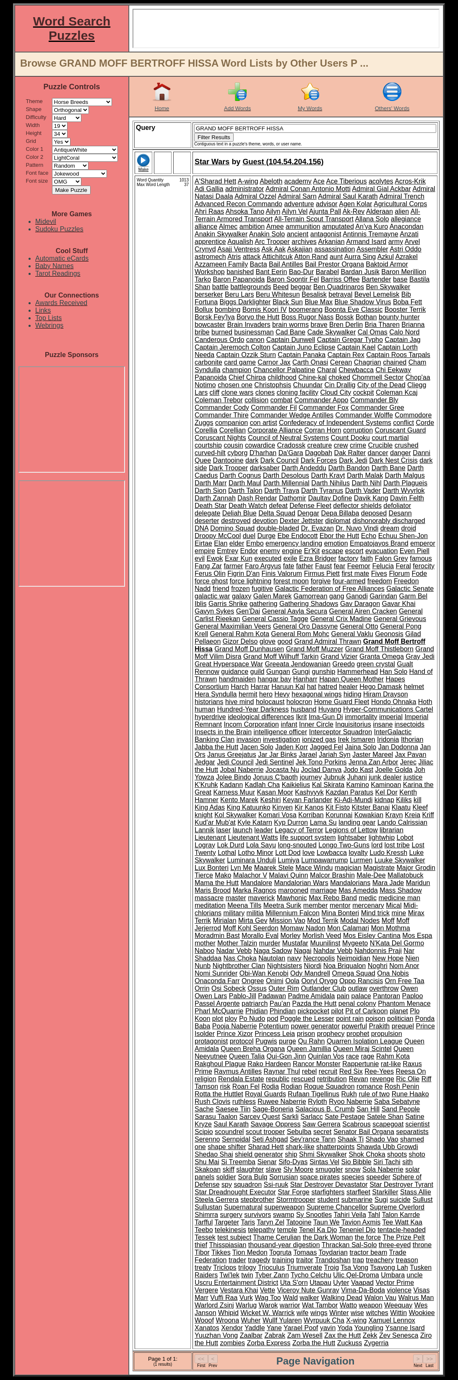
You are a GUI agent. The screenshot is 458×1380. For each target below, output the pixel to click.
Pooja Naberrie (234, 1026)
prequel (403, 1026)
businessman (253, 332)
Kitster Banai (371, 807)
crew (341, 445)
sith (407, 1161)
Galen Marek (272, 596)
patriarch (255, 1003)
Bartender (376, 279)
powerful (354, 1026)
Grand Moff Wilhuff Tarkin (281, 656)
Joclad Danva (321, 769)
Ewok (214, 558)
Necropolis (319, 958)
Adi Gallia (209, 188)
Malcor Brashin (332, 875)
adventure (299, 203)
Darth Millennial (286, 483)
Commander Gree (377, 407)
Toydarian (333, 1252)
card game (240, 362)
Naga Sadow (273, 950)
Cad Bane (290, 332)
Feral (403, 566)
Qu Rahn (311, 1041)
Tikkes (221, 1252)
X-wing (356, 1320)
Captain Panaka (301, 354)
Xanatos (207, 1327)
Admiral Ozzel (255, 196)
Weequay (398, 1305)
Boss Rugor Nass (307, 317)
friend (221, 588)
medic (368, 897)
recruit (328, 1071)
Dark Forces (319, 460)
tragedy (259, 1259)
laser (223, 830)
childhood (282, 377)
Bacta (258, 264)
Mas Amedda (357, 890)
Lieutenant (210, 837)
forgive (321, 581)
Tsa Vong (354, 1267)
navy (294, 958)
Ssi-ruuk (276, 1184)
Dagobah (318, 452)
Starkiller (385, 1192)
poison (375, 1018)
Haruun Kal (288, 686)
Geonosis (389, 633)
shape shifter (227, 1146)
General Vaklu (352, 633)
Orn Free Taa (404, 980)
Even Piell (414, 550)
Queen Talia (247, 1056)
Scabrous (356, 1124)
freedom (379, 581)
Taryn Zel (270, 1222)
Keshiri (270, 799)
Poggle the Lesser (307, 1018)
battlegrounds (250, 286)
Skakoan (208, 1169)
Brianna (412, 324)
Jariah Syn (335, 754)
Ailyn (273, 211)
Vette (267, 1290)
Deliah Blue (239, 513)
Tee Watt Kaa (402, 1222)
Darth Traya (281, 490)
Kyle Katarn (254, 822)
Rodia (270, 1086)
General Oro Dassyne (305, 626)
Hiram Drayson (385, 694)
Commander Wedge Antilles (291, 415)
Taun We (326, 1222)
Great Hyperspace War (229, 664)
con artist (263, 422)
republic (277, 1078)
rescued (303, 1078)
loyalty (358, 852)
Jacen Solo (256, 747)
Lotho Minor (255, 852)
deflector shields (357, 505)
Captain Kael (356, 347)
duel (249, 535)
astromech (210, 256)
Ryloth (317, 1101)
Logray (205, 845)
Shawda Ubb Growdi (387, 1146)
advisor (327, 203)
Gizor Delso (240, 641)
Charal (327, 369)
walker (309, 1297)
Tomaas (305, 1252)
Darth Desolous (286, 475)
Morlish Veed (321, 935)
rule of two (374, 1094)
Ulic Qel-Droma (356, 1275)
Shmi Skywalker (323, 1154)
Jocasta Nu (282, 769)
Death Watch (248, 505)
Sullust (422, 1199)
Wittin (398, 1312)
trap (358, 1259)
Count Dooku (350, 437)
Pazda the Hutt (314, 1003)
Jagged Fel (326, 747)
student (328, 1199)
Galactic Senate (410, 588)
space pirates (320, 1177)
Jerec (408, 762)
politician (400, 1018)
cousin (233, 445)
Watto (348, 1305)
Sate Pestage (345, 1116)
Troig (331, 1267)
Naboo (204, 950)
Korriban (310, 814)
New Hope (387, 958)
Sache (204, 1109)
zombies (232, 1342)
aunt (336, 256)
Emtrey (227, 550)
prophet (357, 1033)
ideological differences (261, 716)
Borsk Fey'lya (215, 317)
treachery (380, 1259)
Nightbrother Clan (239, 965)
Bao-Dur (301, 271)
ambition (252, 226)
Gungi (301, 671)
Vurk (246, 1297)
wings (319, 1312)
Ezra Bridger (317, 558)
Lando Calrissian (402, 822)
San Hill (368, 1109)
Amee (275, 226)
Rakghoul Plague (220, 1063)
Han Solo (393, 671)
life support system (308, 837)
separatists (412, 1131)
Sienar (266, 1161)
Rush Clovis (212, 1101)
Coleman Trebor (219, 400)
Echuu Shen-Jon (403, 535)
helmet (414, 686)
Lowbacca (332, 852)
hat (311, 686)
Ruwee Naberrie (282, 1101)
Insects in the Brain (223, 731)
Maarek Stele (274, 867)
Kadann (231, 784)
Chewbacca (356, 369)
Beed (281, 286)
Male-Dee (371, 875)
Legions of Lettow (351, 830)
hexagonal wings (316, 694)
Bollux (204, 309)
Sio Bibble (356, 1161)
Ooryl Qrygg (319, 980)
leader (263, 830)
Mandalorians (350, 882)
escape (333, 550)
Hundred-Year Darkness (253, 709)
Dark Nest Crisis (393, 460)
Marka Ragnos (254, 890)
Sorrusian (283, 1177)
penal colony (357, 1003)
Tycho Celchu (311, 1275)
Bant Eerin (271, 271)
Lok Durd (230, 845)
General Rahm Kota (239, 633)
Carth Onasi (310, 362)
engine (292, 550)
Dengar (308, 513)
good (284, 641)
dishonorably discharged (388, 520)
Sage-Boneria (273, 1109)
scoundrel (229, 1131)
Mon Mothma (390, 928)
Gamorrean (311, 596)
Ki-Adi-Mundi (353, 799)
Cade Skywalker (331, 332)
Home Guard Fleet (342, 701)
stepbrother (257, 1199)
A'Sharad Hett (215, 181)
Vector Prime (394, 1282)
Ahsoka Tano (245, 211)
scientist (418, 1124)
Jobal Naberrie (241, 769)
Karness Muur (234, 792)
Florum (399, 573)
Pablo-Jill (242, 995)
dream (389, 528)
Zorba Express (269, 1342)
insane (383, 724)
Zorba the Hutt (313, 1342)
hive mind (239, 701)
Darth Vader (363, 490)
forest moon (291, 581)
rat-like (391, 1063)
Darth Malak (365, 475)
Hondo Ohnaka (393, 701)
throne (422, 1244)
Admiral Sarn (297, 196)
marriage (323, 890)
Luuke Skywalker (400, 860)
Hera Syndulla (216, 694)
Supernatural (243, 1207)
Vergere (206, 1290)
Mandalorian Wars (301, 882)
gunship (323, 671)
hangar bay (274, 679)
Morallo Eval (260, 935)
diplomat (337, 520)
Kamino (357, 784)
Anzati (409, 234)
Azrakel (407, 256)
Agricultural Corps (400, 203)
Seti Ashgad (270, 1139)
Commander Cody (222, 407)
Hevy (281, 694)
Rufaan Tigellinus (313, 1094)
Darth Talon (245, 490)
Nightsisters (284, 965)
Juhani (357, 777)
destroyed (235, 520)
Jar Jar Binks (277, 754)
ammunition (303, 226)
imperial (391, 716)
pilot (337, 1011)
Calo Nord (404, 332)
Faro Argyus (263, 566)
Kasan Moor (275, 792)
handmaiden (237, 679)
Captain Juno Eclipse (303, 347)
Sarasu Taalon (216, 1116)
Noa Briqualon (344, 965)
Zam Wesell (305, 1335)
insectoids (409, 724)
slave (273, 1169)
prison (306, 1033)
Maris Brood (213, 890)
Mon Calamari (348, 928)
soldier (226, 1177)
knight (204, 814)
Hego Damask (380, 686)
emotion (336, 543)
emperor (422, 543)
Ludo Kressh (388, 852)
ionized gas (319, 739)
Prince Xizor (234, 1033)
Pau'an (280, 1003)
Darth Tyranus (322, 490)
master (236, 897)
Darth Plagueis (405, 483)
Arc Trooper (272, 241)
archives (304, 241)
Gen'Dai (248, 611)
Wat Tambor (320, 1305)
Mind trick (375, 913)
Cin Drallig (340, 384)
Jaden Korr (291, 747)
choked (339, 377)
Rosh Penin (402, 1086)
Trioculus (271, 1267)
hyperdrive (210, 716)
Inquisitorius (353, 724)
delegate (207, 513)
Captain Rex (346, 354)
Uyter (341, 1282)
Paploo (412, 995)
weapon (371, 1305)
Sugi (381, 1199)
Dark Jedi (353, 460)
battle (220, 286)
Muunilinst (325, 943)
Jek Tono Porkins (321, 762)
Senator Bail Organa (363, 1131)
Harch (240, 686)
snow (352, 1169)
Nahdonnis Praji (378, 950)
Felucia (383, 566)
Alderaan (379, 211)
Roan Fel (246, 1086)
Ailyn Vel (294, 211)
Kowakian (368, 814)
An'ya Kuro (371, 226)
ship (291, 1154)
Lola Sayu (261, 845)
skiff (228, 1169)
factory (348, 558)
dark (251, 460)
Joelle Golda (394, 769)
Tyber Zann (272, 1275)
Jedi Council (235, 762)
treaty (203, 1267)
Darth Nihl (366, 483)
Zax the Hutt (342, 1335)
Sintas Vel (324, 1161)
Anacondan (407, 226)
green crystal (376, 664)
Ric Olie (407, 1078)
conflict (403, 422)
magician (348, 867)
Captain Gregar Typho (350, 339)
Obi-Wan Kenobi (264, 973)
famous (421, 558)
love (308, 852)
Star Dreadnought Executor (235, 1192)
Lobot (405, 837)
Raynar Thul (282, 1071)
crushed (407, 445)
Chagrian (367, 362)
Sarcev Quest (259, 1116)
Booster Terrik (405, 309)
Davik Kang (371, 498)
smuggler (329, 1169)
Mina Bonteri (340, 913)
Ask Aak (273, 249)
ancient (298, 234)
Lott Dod (287, 852)
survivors (257, 1214)
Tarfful (204, 1222)
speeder (378, 1177)
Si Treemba (238, 1161)
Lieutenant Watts (253, 837)
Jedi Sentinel (274, 762)
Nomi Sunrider (216, 973)
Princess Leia (275, 1033)
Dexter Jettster (301, 520)
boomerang (306, 309)
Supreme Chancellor (337, 1207)
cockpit (363, 392)
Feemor (358, 566)
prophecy (331, 1033)
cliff (215, 392)
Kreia (412, 814)
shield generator (259, 1154)
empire (205, 550)
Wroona (227, 1320)
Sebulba (299, 1131)
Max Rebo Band (333, 897)
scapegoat (387, 1124)
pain (343, 995)
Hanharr (305, 679)
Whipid (228, 1312)
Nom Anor (404, 965)
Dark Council (279, 460)
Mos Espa (417, 935)
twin (247, 1275)
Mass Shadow (401, 890)
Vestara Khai (239, 1290)
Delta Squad (276, 513)
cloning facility (297, 392)
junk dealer (385, 777)
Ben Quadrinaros (338, 286)
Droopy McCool (218, 535)
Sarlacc (311, 1116)
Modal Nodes (360, 920)
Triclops (224, 1267)
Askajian (299, 249)
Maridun (418, 882)
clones (265, 392)
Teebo (204, 1229)
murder (270, 943)
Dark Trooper (228, 467)
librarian (391, 830)
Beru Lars (239, 294)
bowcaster (210, 324)
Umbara (393, 1275)
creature (319, 445)
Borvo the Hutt (258, 317)
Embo (255, 543)
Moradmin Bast (217, 935)
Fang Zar (208, 566)
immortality (361, 716)
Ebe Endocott (297, 535)
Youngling (369, 1327)
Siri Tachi (387, 1161)
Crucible (380, 445)
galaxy (241, 596)
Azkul (385, 256)
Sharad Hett (266, 1146)
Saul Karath (231, 1124)
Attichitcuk (277, 256)
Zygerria (376, 1342)
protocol (242, 1041)
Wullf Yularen (282, 1320)
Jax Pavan (411, 754)
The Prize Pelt (403, 1237)
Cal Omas (373, 332)
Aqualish (240, 241)
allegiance (406, 219)
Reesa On (411, 1071)
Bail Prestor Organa (334, 264)
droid (408, 528)
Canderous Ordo (219, 339)
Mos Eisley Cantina (372, 935)
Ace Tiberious (346, 181)
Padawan (272, 995)
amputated (338, 226)
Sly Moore (298, 1169)
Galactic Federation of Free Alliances (329, 588)
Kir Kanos (308, 807)
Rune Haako (410, 1094)
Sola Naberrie (382, 1169)
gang (336, 596)
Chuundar (308, 384)
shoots (397, 1154)
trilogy (247, 1267)
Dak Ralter (350, 452)
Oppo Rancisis (361, 980)
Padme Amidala (311, 995)
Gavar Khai (399, 603)
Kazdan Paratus (349, 792)
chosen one (235, 384)
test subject (234, 1237)
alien (402, 211)
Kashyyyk (309, 792)
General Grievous (400, 618)
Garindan (383, 596)
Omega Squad (353, 973)
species (352, 1177)
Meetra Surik (282, 905)
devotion (265, 520)
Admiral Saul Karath (347, 196)
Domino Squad (232, 528)
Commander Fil (274, 407)
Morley (291, 935)
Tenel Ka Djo (318, 1229)
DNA (201, 528)
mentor (340, 905)
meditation (210, 905)
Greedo (343, 664)
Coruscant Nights (220, 437)
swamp (283, 1214)
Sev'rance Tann (313, 1139)
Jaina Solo (361, 747)
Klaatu (401, 807)
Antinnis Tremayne (370, 234)
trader (237, 1259)
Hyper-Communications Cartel (388, 709)
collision (256, 400)
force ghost (211, 581)
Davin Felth (407, 498)
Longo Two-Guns (344, 845)
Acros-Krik (410, 181)
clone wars (237, 392)
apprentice (210, 241)
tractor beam (368, 1252)
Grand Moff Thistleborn (379, 648)
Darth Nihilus (330, 483)
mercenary (368, 905)
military (234, 913)
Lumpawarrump (324, 860)
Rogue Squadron (329, 1086)
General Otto (359, 626)
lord (377, 845)
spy (226, 1184)
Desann (400, 513)
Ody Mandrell (310, 973)
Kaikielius (296, 784)
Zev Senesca (398, 1335)
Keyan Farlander (307, 799)
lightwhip (382, 837)
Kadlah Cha (262, 784)
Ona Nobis (393, 973)
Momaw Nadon (302, 928)
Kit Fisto (337, 807)
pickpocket (314, 1011)
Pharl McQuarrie (219, 1011)
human (205, 709)
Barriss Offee (340, 279)
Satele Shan (385, 1116)
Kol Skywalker (235, 814)
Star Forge (294, 1192)
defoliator (397, 505)
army (395, 241)
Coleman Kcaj (397, 392)
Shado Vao (382, 1139)
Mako (223, 875)
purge (287, 1041)
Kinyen (282, 807)
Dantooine (228, 460)
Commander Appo (321, 400)
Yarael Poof (301, 1327)
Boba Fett (407, 302)
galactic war (212, 596)
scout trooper (265, 1131)
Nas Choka (240, 958)
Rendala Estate (241, 1078)
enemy (270, 550)
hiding (353, 694)
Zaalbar (251, 1335)
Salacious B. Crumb (324, 1109)
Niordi (313, 965)
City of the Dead (381, 384)
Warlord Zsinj (214, 1305)
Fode (419, 573)
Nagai (303, 950)
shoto (417, 1154)
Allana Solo (372, 219)
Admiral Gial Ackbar (381, 188)
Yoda (344, 1327)
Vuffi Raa (223, 1297)
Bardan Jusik (360, 271)
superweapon (284, 1207)
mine (399, 913)
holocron (299, 701)
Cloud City (335, 392)
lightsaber (352, 837)
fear (340, 566)
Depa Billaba (340, 513)
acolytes (381, 181)
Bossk (345, 317)
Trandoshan (333, 1259)
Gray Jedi (420, 656)
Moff (388, 920)
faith (366, 558)
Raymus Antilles (238, 1071)
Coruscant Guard (400, 430)
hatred (327, 686)
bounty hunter (399, 317)
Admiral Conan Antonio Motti (308, 188)
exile (290, 558)
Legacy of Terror (299, 830)
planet (399, 1011)
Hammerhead (357, 671)
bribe (202, 332)
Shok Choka (367, 1154)
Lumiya (288, 860)
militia (255, 913)
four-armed (349, 581)
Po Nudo (252, 1018)
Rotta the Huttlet (219, 1094)
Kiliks (403, 799)
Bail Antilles (286, 264)
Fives (379, 573)
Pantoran (386, 995)
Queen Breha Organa (253, 1048)
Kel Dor (386, 792)
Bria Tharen (382, 324)
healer (348, 686)
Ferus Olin (210, 573)
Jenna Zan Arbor (373, 762)
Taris (248, 1222)
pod (272, 1018)
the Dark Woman (328, 1237)
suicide (400, 1199)
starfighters (327, 1192)
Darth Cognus (240, 475)
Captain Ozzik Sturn (246, 354)
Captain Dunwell (290, 339)
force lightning (251, 581)
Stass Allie (415, 1192)
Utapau (320, 1282)
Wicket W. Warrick (267, 1312)
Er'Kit (312, 550)
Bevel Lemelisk (377, 294)
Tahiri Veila (349, 1214)
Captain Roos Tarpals (398, 354)
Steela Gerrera (217, 1199)
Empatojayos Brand (379, 543)
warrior (290, 1305)
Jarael (308, 754)
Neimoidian (353, 958)
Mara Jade (388, 882)
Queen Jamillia (309, 1048)
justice (412, 777)
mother (205, 943)
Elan (220, 543)
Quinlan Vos (326, 1056)
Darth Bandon (349, 467)
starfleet (358, 1192)
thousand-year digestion (284, 1244)
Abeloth (271, 181)
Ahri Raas (209, 211)
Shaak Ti (351, 1139)
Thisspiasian (227, 1244)
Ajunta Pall (325, 211)
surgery (231, 1214)
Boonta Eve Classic (354, 309)
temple (287, 1229)
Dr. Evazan (317, 528)
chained (394, 362)
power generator (315, 1026)
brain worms (290, 324)
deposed (374, 513)
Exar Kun (238, 558)
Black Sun (288, 302)
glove (268, 641)
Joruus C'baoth (275, 777)
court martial (390, 437)
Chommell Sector (377, 377)
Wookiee (422, 1312)
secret (322, 1131)
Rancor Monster (317, 1063)
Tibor (202, 1252)
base (400, 279)
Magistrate (379, 867)
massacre (209, 897)
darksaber (265, 467)
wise (357, 1312)
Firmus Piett (322, 573)
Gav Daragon (360, 603)
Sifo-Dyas (292, 1161)
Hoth (425, 701)
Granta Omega (381, 656)
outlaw (357, 988)
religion (205, 1078)
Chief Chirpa (247, 377)
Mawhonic (292, 897)
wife (302, 1312)
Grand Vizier (339, 656)
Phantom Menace (404, 1003)
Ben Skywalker (388, 286)
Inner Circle (316, 724)
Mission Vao (287, 920)
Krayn (394, 814)
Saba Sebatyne (397, 1101)
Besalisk (314, 294)
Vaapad (362, 1282)
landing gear (356, 822)
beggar (301, 286)
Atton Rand (311, 256)
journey (311, 777)
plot (217, 1018)
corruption (358, 430)
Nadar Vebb (234, 950)
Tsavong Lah (389, 1267)
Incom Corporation (251, 724)
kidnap (384, 799)
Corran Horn (322, 430)
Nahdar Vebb (332, 950)
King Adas (210, 807)
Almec (228, 226)
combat (281, 400)
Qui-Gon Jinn (286, 1056)
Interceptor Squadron (340, 731)
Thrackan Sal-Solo (349, 1244)
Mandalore (256, 882)
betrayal (340, 294)
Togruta (280, 1252)
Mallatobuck (405, 875)
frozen (240, 588)
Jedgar (205, 762)
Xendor (232, 1327)
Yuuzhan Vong (216, 1335)
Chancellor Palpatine (284, 369)
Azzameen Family (221, 264)
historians (209, 701)
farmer (233, 566)
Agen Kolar (355, 203)
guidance (234, 671)
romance (370, 1086)
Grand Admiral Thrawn (328, 641)
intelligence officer (280, 731)
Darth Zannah (215, 498)
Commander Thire (222, 415)
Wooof (204, 1320)
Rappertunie (360, 1063)
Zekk (370, 1335)
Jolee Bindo (233, 777)
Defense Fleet (310, 505)
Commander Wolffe (364, 415)
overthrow (383, 988)
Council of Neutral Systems (288, 437)
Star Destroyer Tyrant (401, 1184)
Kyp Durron (291, 822)
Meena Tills (244, 905)
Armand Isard (366, 241)
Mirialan (225, 920)
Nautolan (271, 958)
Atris (234, 256)
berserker (209, 294)
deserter (207, 520)
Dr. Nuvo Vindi (357, 528)
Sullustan (208, 1207)
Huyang (329, 709)
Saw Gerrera (321, 1124)
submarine (357, 1199)
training (283, 1259)
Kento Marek (239, 799)
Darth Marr (210, 483)
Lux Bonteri (212, 867)
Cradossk (291, 445)
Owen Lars (211, 995)
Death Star (210, 505)
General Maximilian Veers (233, 626)
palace (361, 995)
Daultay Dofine (330, 498)
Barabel (327, 271)
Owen (409, 988)
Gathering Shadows (308, 603)
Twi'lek (229, 1275)
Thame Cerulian (277, 1237)
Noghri (378, 965)
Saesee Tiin (233, 1109)
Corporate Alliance (274, 430)
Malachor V (250, 875)
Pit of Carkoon (366, 1011)
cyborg (237, 452)
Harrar (259, 686)
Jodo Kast (358, 769)
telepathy (261, 1229)
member (315, 905)
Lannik (204, 830)
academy (298, 181)
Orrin (202, 988)
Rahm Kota (393, 1056)
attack (252, 256)
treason (407, 1259)
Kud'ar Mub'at (215, 822)
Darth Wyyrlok (403, 490)
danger (400, 452)
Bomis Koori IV (264, 309)
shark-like (300, 1146)
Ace (319, 181)
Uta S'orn (294, 1282)
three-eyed (395, 1244)
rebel (309, 1071)
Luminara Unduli (251, 860)
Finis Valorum (282, 573)
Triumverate (304, 1267)
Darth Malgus (405, 475)
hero (266, 694)
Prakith (379, 1026)
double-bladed (278, 528)
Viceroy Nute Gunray (308, 1290)
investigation (281, 739)
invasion (249, 739)
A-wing (248, 181)
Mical (393, 905)
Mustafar (295, 943)
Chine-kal (312, 377)
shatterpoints (335, 1146)
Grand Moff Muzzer (315, 648)
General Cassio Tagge (275, 618)
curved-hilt (210, 452)
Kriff (428, 814)
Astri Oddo (406, 249)
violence (399, 1290)
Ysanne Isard (404, 1327)
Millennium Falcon (292, 913)
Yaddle (255, 1327)
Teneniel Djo (357, 1229)
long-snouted (297, 845)
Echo (368, 535)
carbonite (208, 362)
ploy (231, 1018)
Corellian (232, 430)
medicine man (399, 897)
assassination (335, 249)
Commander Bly (374, 400)
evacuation (381, 550)
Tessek (205, 1237)
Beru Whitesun (278, 294)
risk (225, 1086)
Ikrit (301, 716)
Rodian (291, 1086)
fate (288, 566)
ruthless (244, 1101)
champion (236, 369)
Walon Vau (380, 1297)
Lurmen (361, 860)
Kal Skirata (328, 784)
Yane (274, 1327)
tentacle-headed (401, 1229)
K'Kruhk (206, 784)
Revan (358, 1078)
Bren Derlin (346, 324)
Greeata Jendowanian (297, 664)
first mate (355, 573)
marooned (293, 890)
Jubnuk (335, 777)
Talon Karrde (401, 1214)
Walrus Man (416, 1297)
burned (221, 332)
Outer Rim (283, 988)
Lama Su (323, 822)
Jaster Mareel (372, 754)
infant (289, 724)
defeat (278, 505)
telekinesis (230, 1229)
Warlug (246, 1305)
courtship (208, 445)
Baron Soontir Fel (293, 279)
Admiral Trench (401, 196)
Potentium (274, 1026)
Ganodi (357, 596)
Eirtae (203, 543)
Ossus (256, 988)
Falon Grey (391, 558)
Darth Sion (210, 490)
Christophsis (272, 384)
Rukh (349, 1094)
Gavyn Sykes (214, 611)
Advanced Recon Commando (238, 203)
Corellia (206, 430)
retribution (332, 1078)
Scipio (204, 1131)
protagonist (211, 1041)
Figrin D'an (243, 573)
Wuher (251, 1320)
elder (237, 543)
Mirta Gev (252, 920)
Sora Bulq (252, 1177)
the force (368, 1237)
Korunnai (338, 814)
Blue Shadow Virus (363, 302)
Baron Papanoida (239, 279)
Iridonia (388, 739)
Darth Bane (389, 467)
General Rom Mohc (300, 633)
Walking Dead (341, 1297)
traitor (304, 1259)
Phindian (283, 1011)
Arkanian (331, 241)
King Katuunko (249, 807)
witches (377, 1312)
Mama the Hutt (217, 882)
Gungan (278, 671)
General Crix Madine (341, 618)
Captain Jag (402, 339)
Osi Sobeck (228, 988)
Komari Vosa (277, 814)
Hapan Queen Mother (351, 679)
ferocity (424, 566)
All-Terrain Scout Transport (313, 219)
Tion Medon (250, 1252)
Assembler (372, 249)
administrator (244, 188)
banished (240, 271)
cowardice (260, 445)
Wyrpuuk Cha (324, 1320)
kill (418, 799)
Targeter (226, 1222)
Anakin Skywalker (221, 234)
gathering (264, 603)
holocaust (270, 701)
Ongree (253, 980)
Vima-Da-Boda (363, 1290)
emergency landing (293, 543)
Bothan (366, 317)
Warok (268, 1305)
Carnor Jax (274, 362)
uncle (415, 1275)
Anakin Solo (267, 234)
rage (367, 1056)
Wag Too (268, 1297)
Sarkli (290, 1116)
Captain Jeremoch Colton (233, 347)
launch (242, 830)
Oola (292, 980)
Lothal (227, 852)
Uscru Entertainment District (236, 1282)
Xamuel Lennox (392, 1320)
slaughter (250, 1169)
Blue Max (318, 302)
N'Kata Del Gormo (397, 943)
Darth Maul (245, 483)
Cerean (341, 362)
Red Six (351, 1071)
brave (319, 324)
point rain (350, 1018)
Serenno (207, 1139)
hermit (248, 694)
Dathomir (292, 498)
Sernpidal (236, 1139)
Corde (425, 422)
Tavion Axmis (360, 1222)
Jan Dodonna (398, 747)
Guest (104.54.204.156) (282, 162)
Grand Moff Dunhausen (249, 648)
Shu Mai (207, 1161)
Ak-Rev (353, 211)
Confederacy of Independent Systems (335, 422)
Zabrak (274, 1335)
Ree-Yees (379, 1071)
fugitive (262, 588)
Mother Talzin (237, 943)
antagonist (325, 234)
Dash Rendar (257, 498)
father (304, 566)
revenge (382, 1078)
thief (201, 1244)
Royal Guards (265, 1094)
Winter (339, 1312)
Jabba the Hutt (216, 747)
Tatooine (299, 1222)
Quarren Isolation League (365, 1041)
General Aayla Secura (294, 611)
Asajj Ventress (238, 249)
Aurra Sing (360, 256)
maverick (261, 897)
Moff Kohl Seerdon (250, 928)
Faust (323, 566)
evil (200, 558)
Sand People (401, 1109)
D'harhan (263, 452)
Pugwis (266, 1041)
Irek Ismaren (356, 739)
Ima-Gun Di (326, 716)
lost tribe (397, 845)
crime (358, 445)
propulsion (386, 1033)
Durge (266, 535)
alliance (206, 226)
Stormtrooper (295, 1199)
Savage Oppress (275, 1124)
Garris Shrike (227, 603)
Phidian (256, 1011)
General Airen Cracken (363, 611)
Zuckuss (349, 1342)
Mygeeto (355, 943)
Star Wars (212, 162)
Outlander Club (323, 988)
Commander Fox (324, 407)
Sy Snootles (314, 1214)
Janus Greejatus (231, 754)
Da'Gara (290, 452)
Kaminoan (386, 784)
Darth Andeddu (303, 467)
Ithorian (412, 739)
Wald (290, 1297)
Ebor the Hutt (339, 535)
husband (303, 709)
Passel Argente (217, 1003)
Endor (249, 550)
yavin (328, 1327)
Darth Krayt (328, 475)
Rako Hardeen (269, 1063)
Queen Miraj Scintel (362, 1048)
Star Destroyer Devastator (329, 1184)
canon (255, 339)
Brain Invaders (248, 324)
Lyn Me (241, 867)
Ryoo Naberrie (350, 1101)
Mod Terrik (322, 920)
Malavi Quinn (288, 875)
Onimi (275, 980)
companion (231, 422)
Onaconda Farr (217, 980)
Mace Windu (314, 867)
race (352, 1056)
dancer (378, 452)
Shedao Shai (214, 1154)
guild (257, 671)
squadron (248, 1184)
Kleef (420, 807)
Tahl (374, 1214)
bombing (227, 309)
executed (267, 558)
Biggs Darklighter (245, 302)
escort (354, 550)
